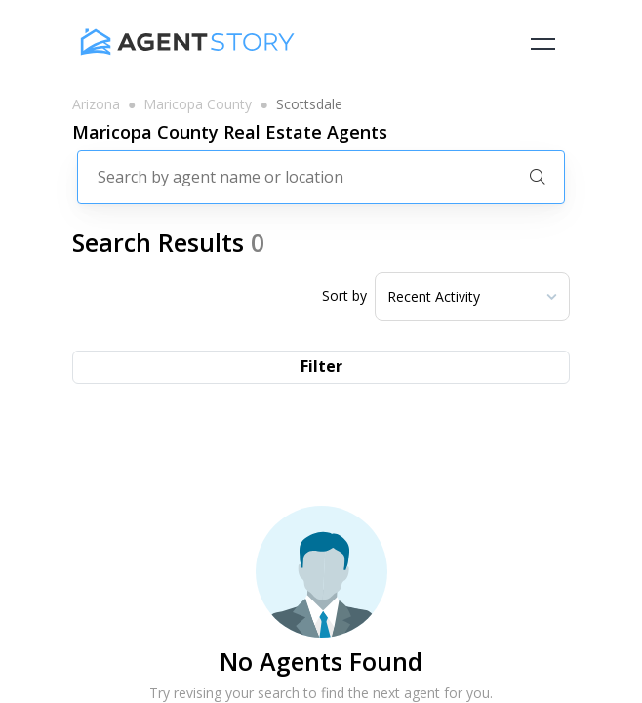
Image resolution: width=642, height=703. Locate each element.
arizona (96, 104)
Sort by (344, 296)
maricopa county (197, 104)
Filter (321, 366)
